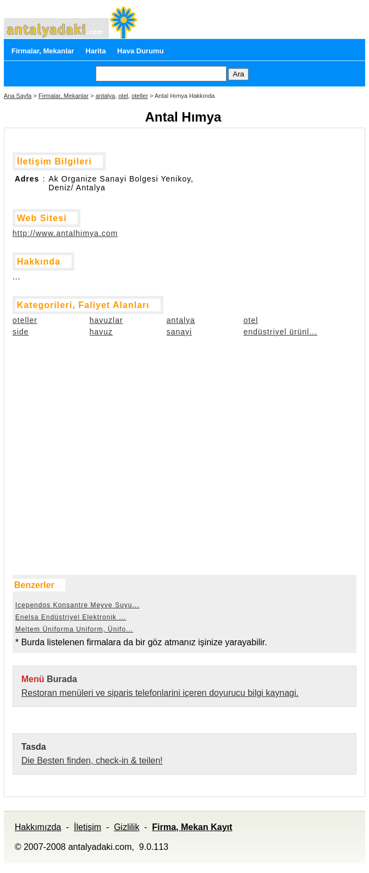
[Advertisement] (68, 410)
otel (123, 95)
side (21, 331)
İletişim (87, 827)
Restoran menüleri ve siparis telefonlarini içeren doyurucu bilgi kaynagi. (160, 693)
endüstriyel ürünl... (280, 331)
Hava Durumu (140, 51)
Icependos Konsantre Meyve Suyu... (77, 605)
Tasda (33, 746)
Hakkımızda (38, 827)
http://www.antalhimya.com (65, 233)
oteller (139, 95)
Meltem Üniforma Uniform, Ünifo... (74, 629)
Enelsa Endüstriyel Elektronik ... (70, 617)
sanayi (179, 331)
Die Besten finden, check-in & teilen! (92, 760)
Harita (96, 51)
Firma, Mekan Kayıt (192, 827)
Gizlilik (126, 827)
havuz (101, 331)
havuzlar (106, 320)
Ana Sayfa (18, 95)
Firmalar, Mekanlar (43, 51)
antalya (105, 95)
